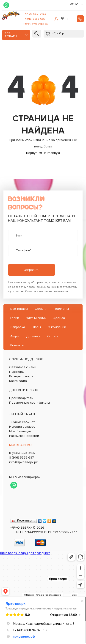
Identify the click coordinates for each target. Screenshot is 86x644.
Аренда (59, 318)
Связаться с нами (22, 367)
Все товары (11, 35)
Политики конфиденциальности (46, 291)
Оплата (52, 336)
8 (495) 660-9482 (22, 453)
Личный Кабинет (22, 422)
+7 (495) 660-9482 (34, 14)
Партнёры (16, 372)
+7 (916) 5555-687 (34, 19)
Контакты (17, 345)
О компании (57, 327)
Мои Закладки (20, 431)
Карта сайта (18, 381)
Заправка (17, 327)
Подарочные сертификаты (29, 403)
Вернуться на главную (43, 153)
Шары (36, 327)
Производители (21, 398)
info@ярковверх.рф (35, 23)
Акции (14, 336)
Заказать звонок (80, 18)
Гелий (14, 318)
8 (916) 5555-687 (21, 457)
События (41, 309)
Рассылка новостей (24, 436)
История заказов (22, 427)
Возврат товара (21, 376)
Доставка (33, 336)
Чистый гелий (36, 318)
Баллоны (62, 309)
